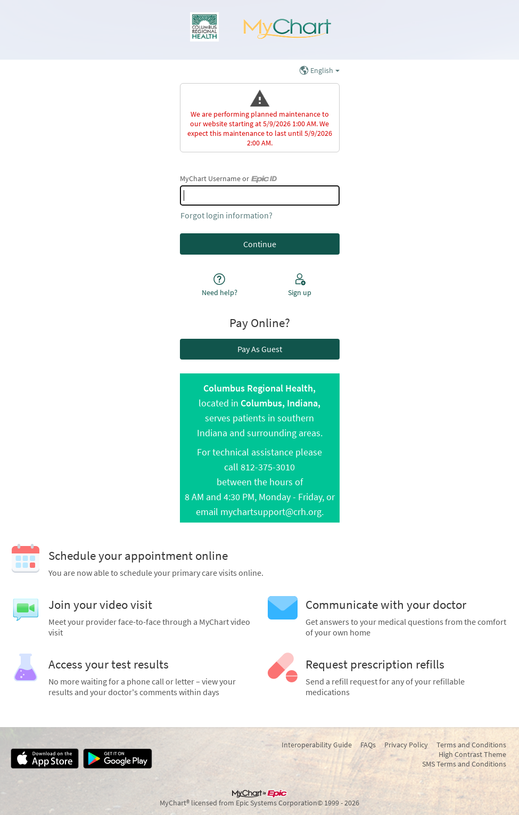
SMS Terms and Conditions (464, 764)
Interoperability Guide (317, 744)
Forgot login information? (226, 215)
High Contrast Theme (472, 754)
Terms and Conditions (471, 744)
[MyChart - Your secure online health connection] (259, 29)
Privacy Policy (406, 744)
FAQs (368, 744)
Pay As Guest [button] (259, 349)
